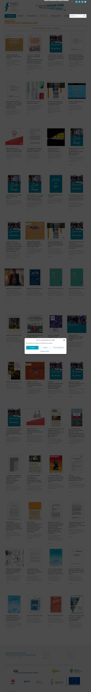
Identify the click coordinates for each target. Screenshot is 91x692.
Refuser (45, 347)
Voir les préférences (58, 347)
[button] (64, 340)
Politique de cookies (44, 351)
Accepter (32, 347)
